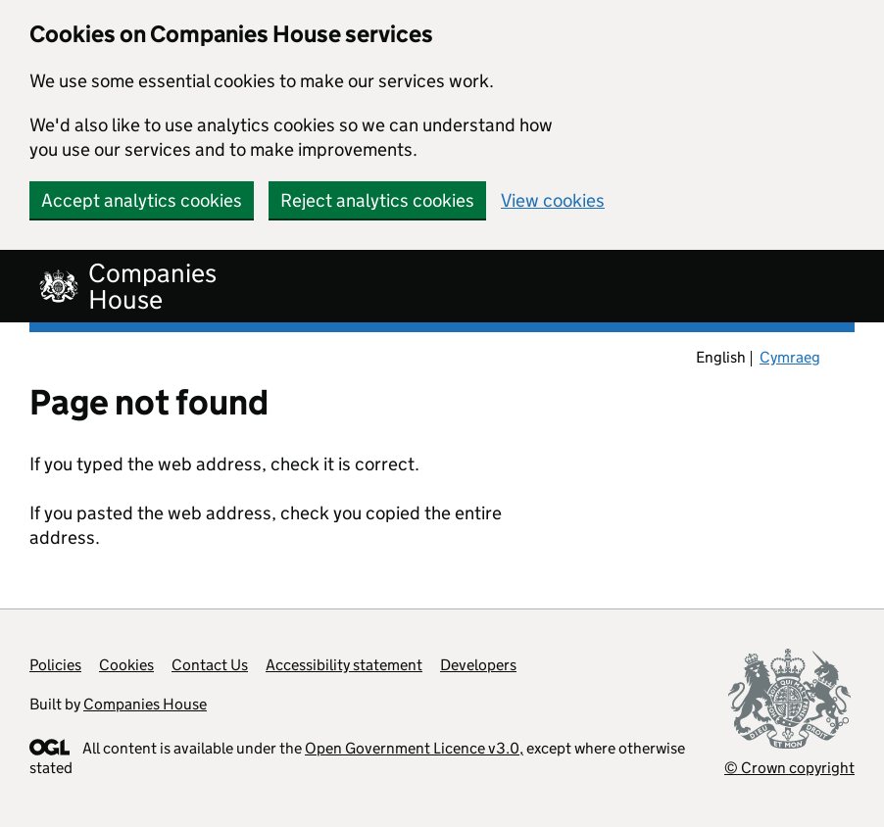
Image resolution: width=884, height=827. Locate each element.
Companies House (145, 704)
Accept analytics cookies (141, 200)
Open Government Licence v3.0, (414, 748)
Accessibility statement (344, 665)
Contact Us (210, 665)
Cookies (126, 665)
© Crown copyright (789, 767)
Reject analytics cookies (377, 200)
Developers (478, 665)
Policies (55, 665)
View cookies (553, 200)
